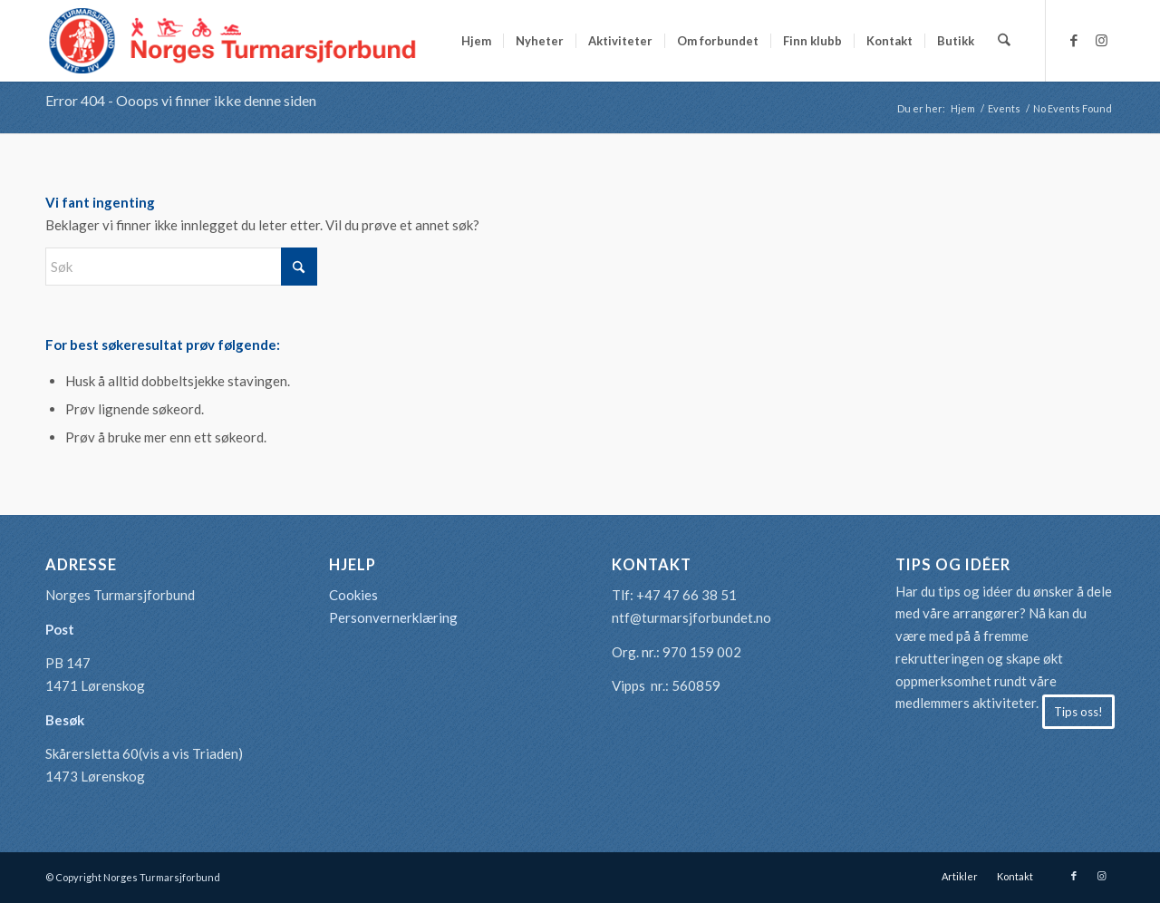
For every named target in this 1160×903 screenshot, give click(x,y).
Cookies (353, 595)
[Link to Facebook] (1074, 39)
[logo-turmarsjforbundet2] (232, 41)
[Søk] (1004, 41)
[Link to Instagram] (1101, 39)
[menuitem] (477, 41)
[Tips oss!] (1078, 711)
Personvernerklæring (393, 617)
